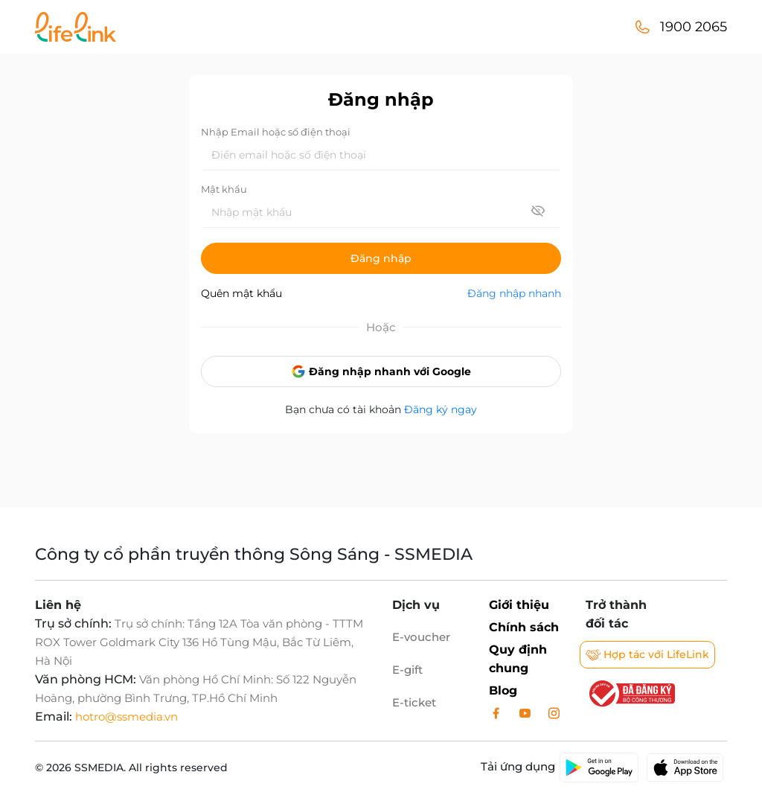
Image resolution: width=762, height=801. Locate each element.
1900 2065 (693, 27)
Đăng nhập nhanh (514, 293)
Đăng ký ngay (440, 409)
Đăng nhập (381, 258)
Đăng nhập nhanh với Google (381, 371)
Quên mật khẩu (241, 293)
